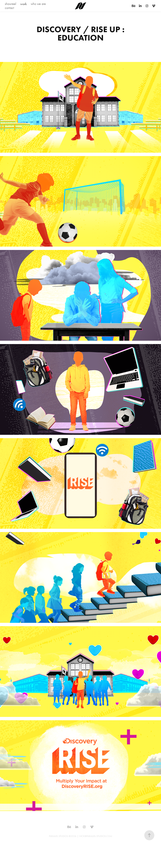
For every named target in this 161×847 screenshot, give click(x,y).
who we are (38, 4)
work (23, 4)
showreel (10, 4)
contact (9, 8)
